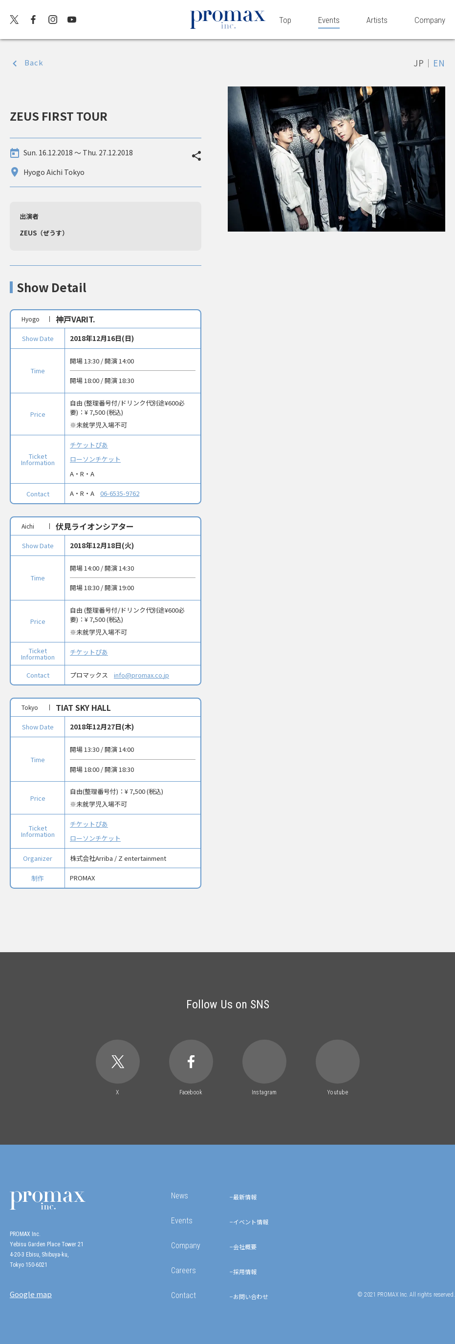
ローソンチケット (95, 459)
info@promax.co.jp (141, 675)
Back (33, 62)
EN (439, 63)
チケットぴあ (89, 444)
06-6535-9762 (119, 493)
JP (418, 63)
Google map (31, 1294)
